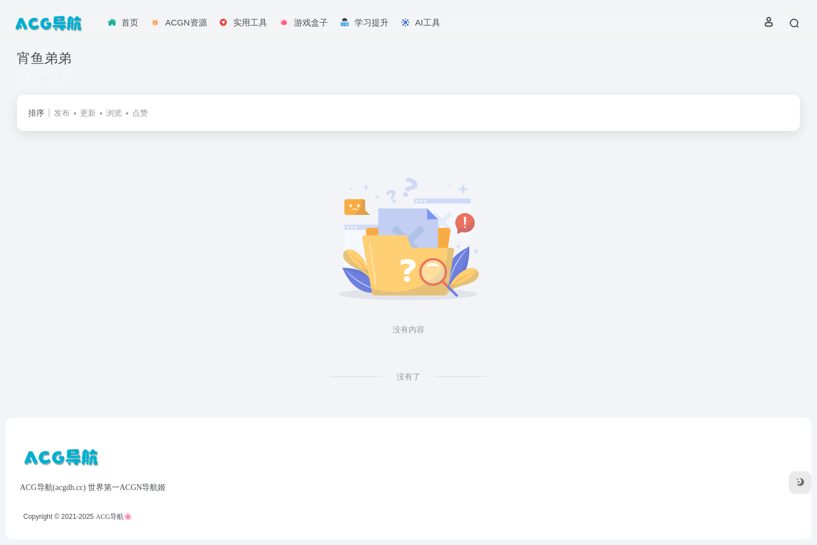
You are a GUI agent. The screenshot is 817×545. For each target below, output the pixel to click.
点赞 (140, 112)
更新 (88, 112)
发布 (62, 112)
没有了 (408, 376)
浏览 (114, 112)
